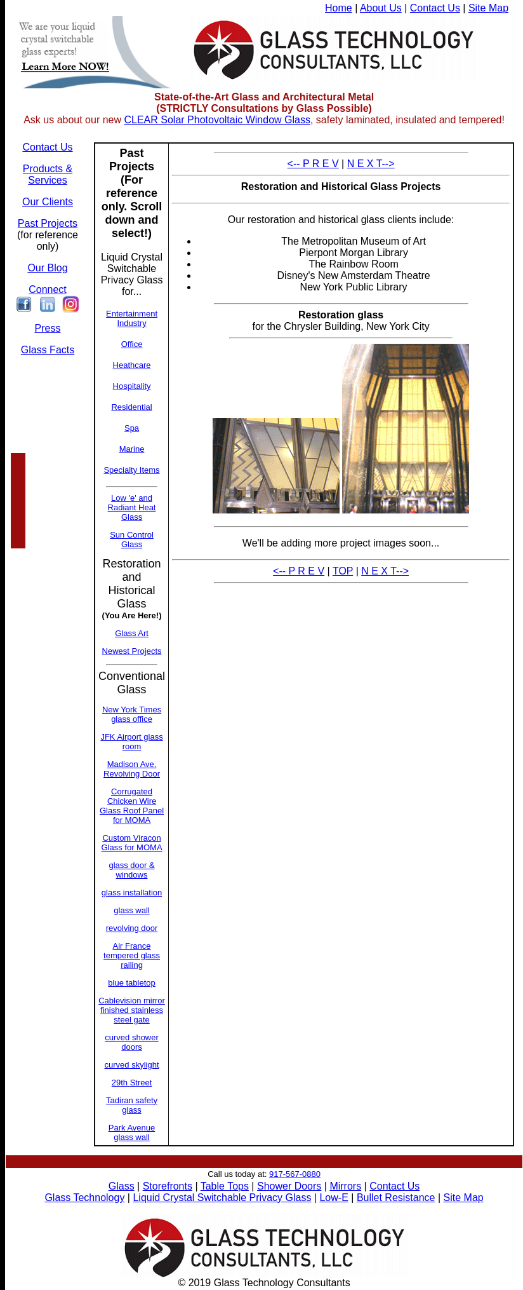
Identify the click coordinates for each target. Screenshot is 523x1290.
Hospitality (132, 386)
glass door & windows (131, 869)
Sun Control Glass (132, 539)
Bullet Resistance (396, 1197)
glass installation (132, 892)
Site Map (488, 8)
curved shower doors (132, 1042)
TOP (343, 571)
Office (132, 344)
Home (338, 8)
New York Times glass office (131, 714)
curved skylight (132, 1064)
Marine (132, 449)
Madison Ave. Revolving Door (131, 768)
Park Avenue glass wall (132, 1132)
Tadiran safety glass (131, 1105)
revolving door (132, 928)
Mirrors (345, 1186)
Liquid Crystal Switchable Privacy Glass (222, 1197)
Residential (131, 407)
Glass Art (132, 633)
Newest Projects (132, 651)
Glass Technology (84, 1197)
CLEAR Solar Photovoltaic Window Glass (217, 119)
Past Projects (47, 223)
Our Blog (47, 267)
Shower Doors (289, 1186)
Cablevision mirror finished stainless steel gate (131, 1010)
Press (48, 328)
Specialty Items (131, 470)
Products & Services (47, 174)
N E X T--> (371, 163)
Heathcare (132, 365)
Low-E (333, 1197)
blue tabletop (131, 983)
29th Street (132, 1082)
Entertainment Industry (131, 318)
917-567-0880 (295, 1174)
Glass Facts (47, 349)
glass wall (131, 910)
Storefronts (167, 1186)
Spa (131, 428)
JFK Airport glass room (131, 741)
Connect (48, 289)
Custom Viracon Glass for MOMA (132, 842)
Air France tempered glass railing (131, 955)
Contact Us (435, 8)
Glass (122, 1186)
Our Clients (47, 201)
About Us (381, 8)
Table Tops (225, 1186)
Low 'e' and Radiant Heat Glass (132, 507)
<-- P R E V (313, 163)
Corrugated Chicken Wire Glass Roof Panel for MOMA (132, 806)
